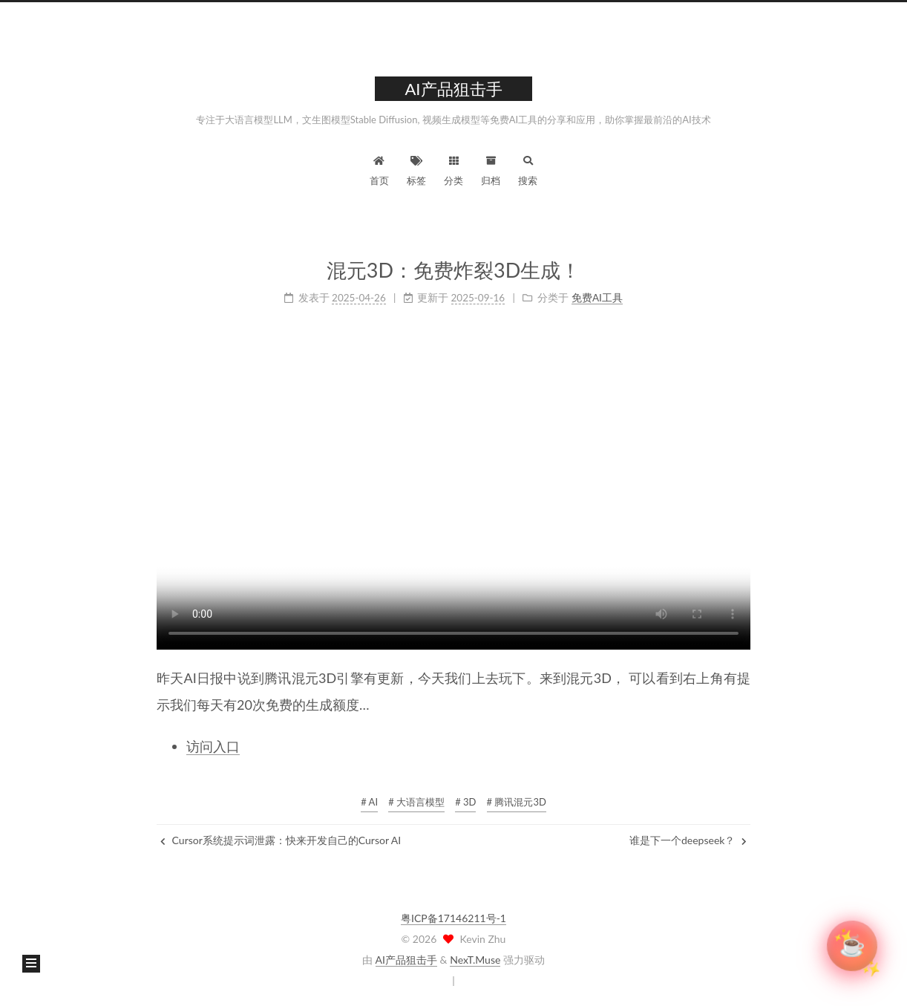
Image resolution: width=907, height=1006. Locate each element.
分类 (453, 168)
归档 (490, 168)
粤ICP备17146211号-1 (453, 918)
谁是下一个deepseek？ (688, 840)
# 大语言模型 (416, 802)
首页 (379, 168)
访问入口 (213, 746)
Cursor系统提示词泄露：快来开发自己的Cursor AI (280, 840)
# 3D (465, 802)
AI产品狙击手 (406, 959)
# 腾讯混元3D (516, 802)
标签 (416, 168)
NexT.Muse (475, 959)
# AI (369, 802)
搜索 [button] (527, 168)
